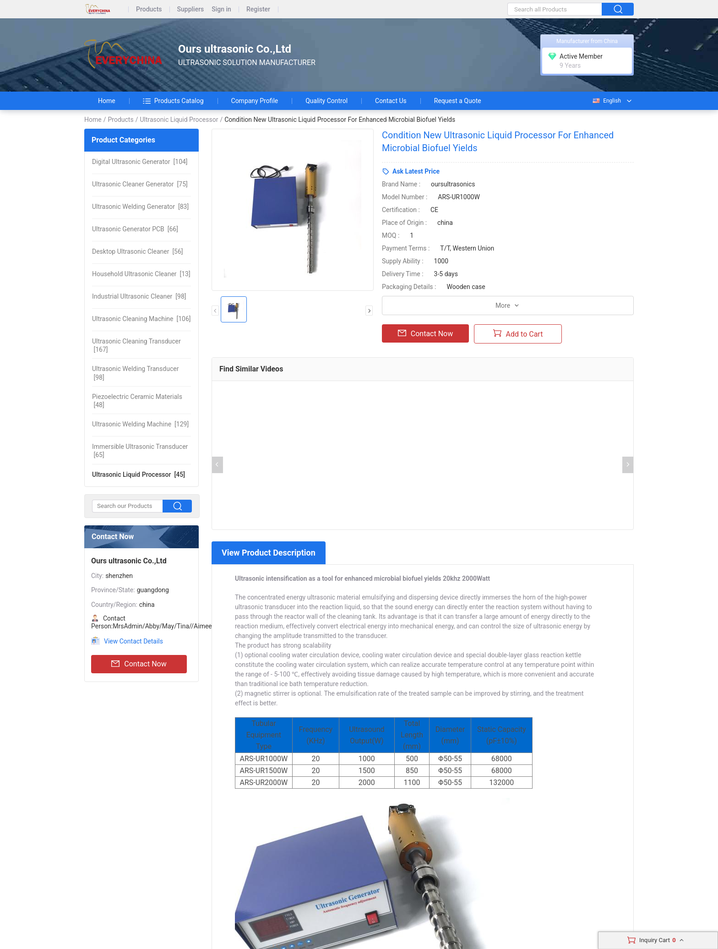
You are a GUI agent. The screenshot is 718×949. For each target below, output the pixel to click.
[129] (140, 424)
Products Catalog (173, 100)
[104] (140, 161)
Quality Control (326, 100)
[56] (137, 251)
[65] (140, 450)
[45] (138, 474)
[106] (141, 318)
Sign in (221, 9)
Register (258, 9)
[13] (141, 274)
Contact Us (391, 100)
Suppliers (190, 9)
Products (149, 9)
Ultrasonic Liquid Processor (179, 119)
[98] (139, 296)
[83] (140, 206)
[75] (140, 184)
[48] (137, 401)
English (606, 101)
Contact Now (138, 664)
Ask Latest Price (416, 171)
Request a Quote (457, 100)
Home (106, 100)
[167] (136, 345)
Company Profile (254, 100)
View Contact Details (133, 641)
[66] (135, 229)
